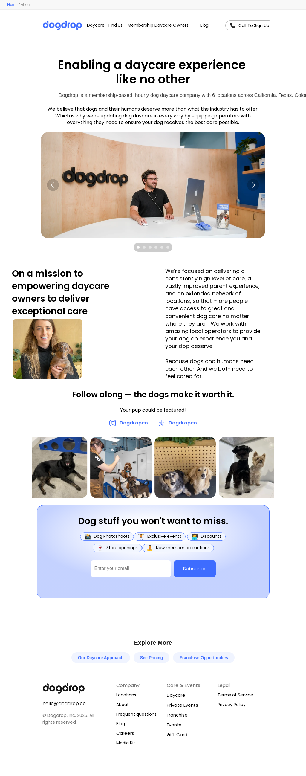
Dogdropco (134, 422)
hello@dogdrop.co (64, 703)
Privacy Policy (232, 705)
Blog (120, 724)
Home (12, 4)
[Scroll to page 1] (137, 247)
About (122, 705)
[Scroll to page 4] (156, 247)
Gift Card (177, 734)
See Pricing (151, 657)
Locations (126, 695)
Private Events (182, 705)
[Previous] (53, 185)
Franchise (177, 715)
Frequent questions (136, 714)
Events (174, 725)
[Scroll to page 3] (150, 247)
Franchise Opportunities (204, 657)
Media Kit (125, 743)
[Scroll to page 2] (144, 247)
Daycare (176, 695)
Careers (125, 733)
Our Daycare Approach (100, 657)
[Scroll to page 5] (162, 247)
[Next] (253, 185)
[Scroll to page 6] (168, 247)
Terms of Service (235, 695)
